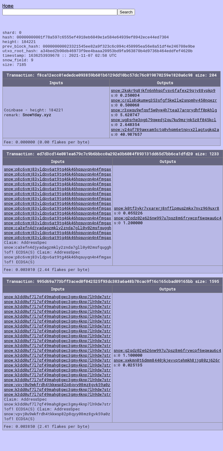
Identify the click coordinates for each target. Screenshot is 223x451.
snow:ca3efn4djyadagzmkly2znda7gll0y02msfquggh (57, 235)
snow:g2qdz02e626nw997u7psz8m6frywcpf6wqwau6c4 (167, 225)
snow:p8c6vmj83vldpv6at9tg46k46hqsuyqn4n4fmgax (57, 176)
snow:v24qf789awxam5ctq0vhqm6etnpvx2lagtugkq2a (165, 136)
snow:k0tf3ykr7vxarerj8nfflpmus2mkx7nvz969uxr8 (166, 215)
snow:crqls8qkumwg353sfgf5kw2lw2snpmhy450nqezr (164, 107)
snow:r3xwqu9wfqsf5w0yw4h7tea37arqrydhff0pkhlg (164, 117)
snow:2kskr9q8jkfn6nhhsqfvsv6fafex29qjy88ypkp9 (163, 97)
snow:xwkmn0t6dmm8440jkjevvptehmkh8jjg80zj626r (167, 367)
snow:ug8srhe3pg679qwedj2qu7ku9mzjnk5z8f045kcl (163, 126)
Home (8, 5)
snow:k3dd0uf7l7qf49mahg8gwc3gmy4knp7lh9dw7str (57, 303)
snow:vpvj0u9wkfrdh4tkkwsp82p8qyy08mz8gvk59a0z (57, 391)
